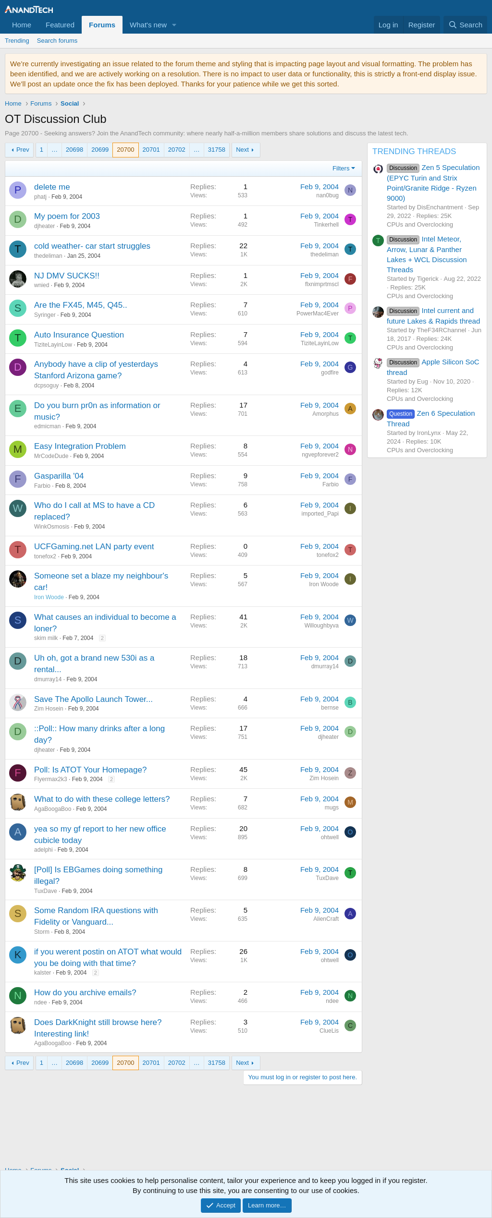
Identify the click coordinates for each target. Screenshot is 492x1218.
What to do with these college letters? (102, 799)
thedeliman (48, 256)
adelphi (43, 849)
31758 (216, 149)
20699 (100, 149)
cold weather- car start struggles (92, 246)
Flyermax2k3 (50, 779)
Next (242, 149)
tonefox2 (45, 556)
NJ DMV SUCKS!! (66, 275)
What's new (148, 25)
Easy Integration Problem (80, 446)
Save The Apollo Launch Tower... (93, 699)
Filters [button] (340, 168)
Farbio (42, 485)
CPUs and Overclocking (420, 224)
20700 (125, 149)
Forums (102, 25)
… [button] (54, 149)
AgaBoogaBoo (52, 809)
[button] (174, 25)
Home (21, 25)
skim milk (46, 638)
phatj (40, 196)
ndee (40, 1002)
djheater (44, 226)
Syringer (45, 315)
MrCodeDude (51, 456)
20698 (74, 149)
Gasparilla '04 (59, 476)
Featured (60, 25)
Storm (41, 932)
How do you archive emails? (85, 992)
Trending (17, 40)
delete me (52, 187)
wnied (41, 285)
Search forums (57, 40)
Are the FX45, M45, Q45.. (80, 305)
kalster (42, 972)
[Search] (465, 25)
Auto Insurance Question (79, 334)
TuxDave (45, 891)
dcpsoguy (46, 385)
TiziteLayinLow (53, 344)
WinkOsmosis (51, 526)
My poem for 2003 (67, 216)
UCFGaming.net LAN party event (94, 546)
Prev (22, 149)
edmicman (47, 426)
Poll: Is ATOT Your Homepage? (90, 769)
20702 (176, 149)
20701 (151, 149)
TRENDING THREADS (414, 151)
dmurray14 (48, 679)
